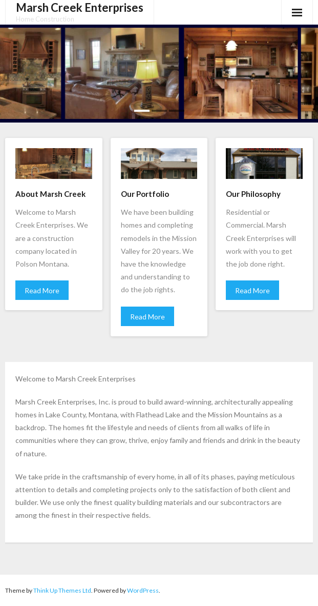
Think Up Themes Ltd (62, 590)
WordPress (143, 590)
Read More (42, 290)
